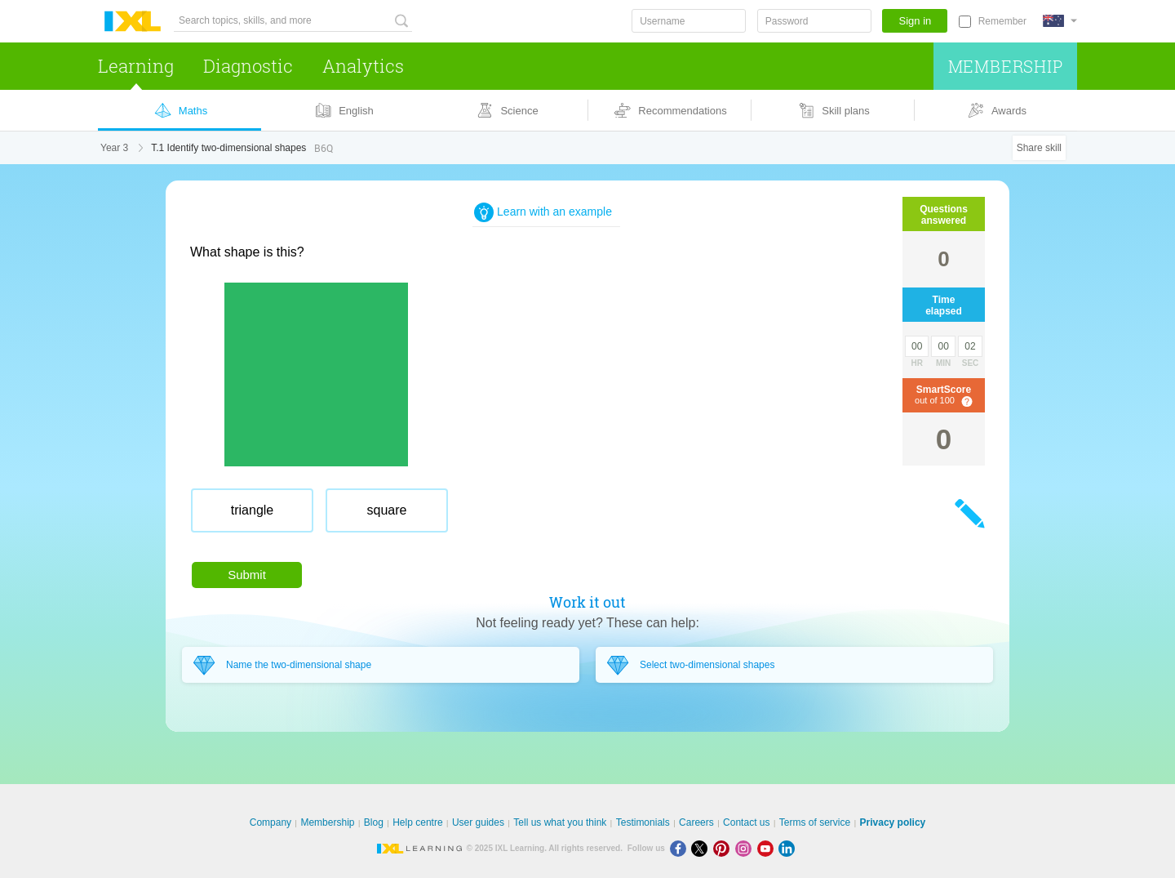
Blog (374, 822)
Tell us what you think (559, 822)
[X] (702, 848)
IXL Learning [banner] (132, 21)
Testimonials (643, 822)
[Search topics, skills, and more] (293, 21)
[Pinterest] (724, 848)
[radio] (252, 510)
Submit (247, 575)
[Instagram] (746, 848)
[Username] (689, 21)
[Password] (814, 21)
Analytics (363, 66)
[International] (1060, 21)
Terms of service (814, 822)
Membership (1005, 66)
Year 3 (114, 148)
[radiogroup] (500, 517)
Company (270, 822)
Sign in (915, 21)
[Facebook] (681, 848)
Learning (136, 66)
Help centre (417, 822)
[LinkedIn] (788, 848)
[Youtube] (768, 848)
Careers (696, 822)
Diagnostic (248, 66)
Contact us (746, 822)
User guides (478, 822)
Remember (1002, 21)
